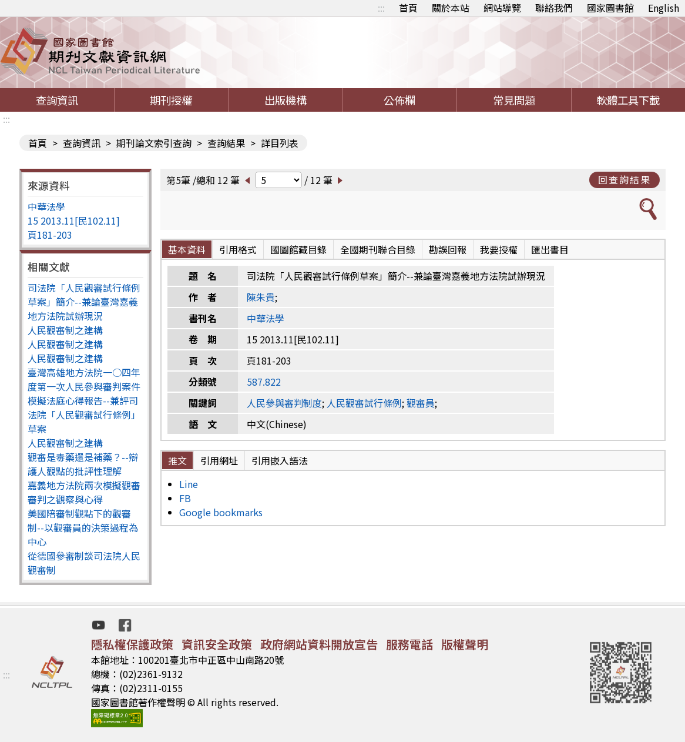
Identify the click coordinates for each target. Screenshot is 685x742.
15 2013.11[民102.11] (74, 220)
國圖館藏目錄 (298, 249)
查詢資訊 (57, 100)
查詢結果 (226, 143)
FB (185, 498)
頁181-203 (50, 235)
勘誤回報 (447, 249)
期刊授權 (171, 100)
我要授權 (499, 249)
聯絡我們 (554, 8)
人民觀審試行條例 (364, 403)
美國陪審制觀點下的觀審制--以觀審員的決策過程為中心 (83, 527)
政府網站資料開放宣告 (319, 644)
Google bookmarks (221, 512)
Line (188, 484)
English (663, 8)
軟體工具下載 (628, 100)
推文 (177, 460)
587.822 (264, 382)
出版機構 (285, 100)
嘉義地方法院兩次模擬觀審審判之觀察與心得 (84, 492)
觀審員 (421, 403)
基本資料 (187, 249)
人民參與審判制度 (284, 403)
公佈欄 (399, 100)
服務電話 (409, 644)
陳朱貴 (261, 297)
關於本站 (450, 8)
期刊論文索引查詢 (154, 143)
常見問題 (514, 100)
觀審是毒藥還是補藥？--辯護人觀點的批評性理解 (83, 464)
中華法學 (46, 206)
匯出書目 (550, 249)
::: (381, 8)
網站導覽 (502, 8)
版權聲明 (464, 644)
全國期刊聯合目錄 (377, 249)
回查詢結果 (624, 179)
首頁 (408, 8)
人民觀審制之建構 (65, 330)
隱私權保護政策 (132, 644)
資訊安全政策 (217, 644)
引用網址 (219, 460)
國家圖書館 (610, 8)
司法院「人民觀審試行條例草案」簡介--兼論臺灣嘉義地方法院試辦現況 (84, 301)
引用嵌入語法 (279, 460)
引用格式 (238, 249)
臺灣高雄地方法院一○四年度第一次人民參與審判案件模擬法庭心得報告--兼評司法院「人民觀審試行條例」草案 (84, 400)
